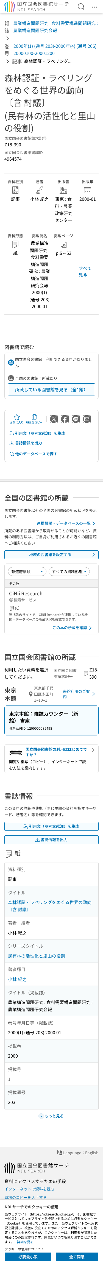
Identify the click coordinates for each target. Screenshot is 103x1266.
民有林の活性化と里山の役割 (36, 955)
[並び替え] (27, 571)
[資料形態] (69, 571)
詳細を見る (25, 1241)
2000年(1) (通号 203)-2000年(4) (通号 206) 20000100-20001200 (54, 49)
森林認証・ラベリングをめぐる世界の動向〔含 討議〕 (49, 906)
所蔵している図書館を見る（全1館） (51, 389)
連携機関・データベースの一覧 (67, 523)
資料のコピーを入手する (25, 1197)
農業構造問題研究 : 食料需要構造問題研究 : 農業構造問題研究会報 (55, 27)
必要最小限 (28, 1256)
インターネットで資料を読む (29, 1189)
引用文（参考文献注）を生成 (37, 433)
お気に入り (17, 419)
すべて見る (85, 271)
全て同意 (77, 1256)
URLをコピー (34, 419)
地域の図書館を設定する (63, 554)
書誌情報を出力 (25, 443)
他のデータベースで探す (33, 454)
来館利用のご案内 (80, 693)
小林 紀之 (17, 979)
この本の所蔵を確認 (73, 627)
